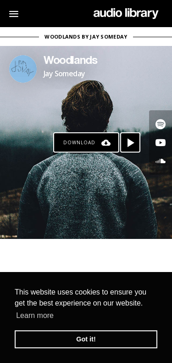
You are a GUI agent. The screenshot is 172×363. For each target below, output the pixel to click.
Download (79, 142)
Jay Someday (64, 73)
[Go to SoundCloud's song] (160, 161)
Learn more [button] (35, 315)
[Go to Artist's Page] (23, 69)
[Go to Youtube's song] (160, 142)
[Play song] (130, 142)
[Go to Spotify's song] (160, 124)
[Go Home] (126, 13)
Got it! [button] (85, 339)
